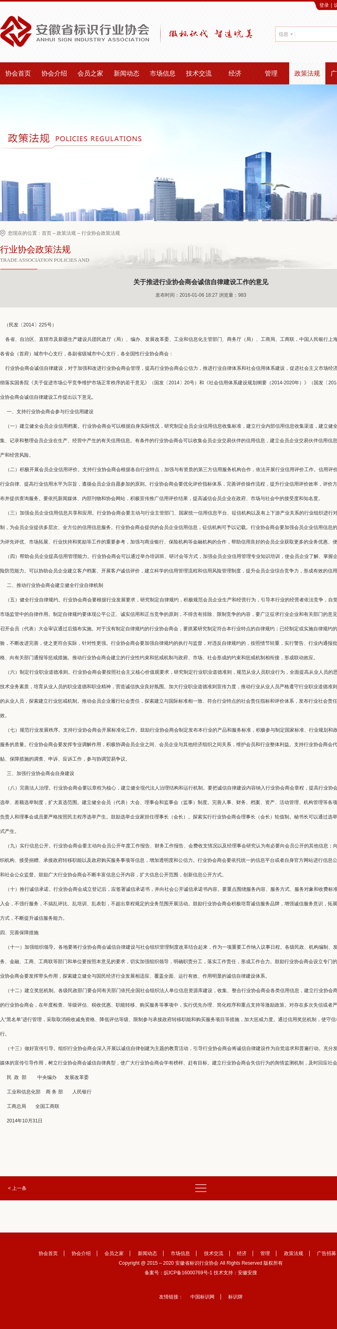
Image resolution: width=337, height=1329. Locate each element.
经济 (235, 73)
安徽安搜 (247, 1273)
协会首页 (18, 73)
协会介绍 (54, 73)
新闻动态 (126, 73)
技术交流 (199, 73)
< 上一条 (17, 1188)
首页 (46, 233)
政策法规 (307, 73)
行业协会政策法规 (101, 233)
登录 (324, 5)
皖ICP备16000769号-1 (188, 1273)
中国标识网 (202, 1297)
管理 (271, 73)
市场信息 (163, 73)
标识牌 (235, 1297)
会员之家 (90, 73)
